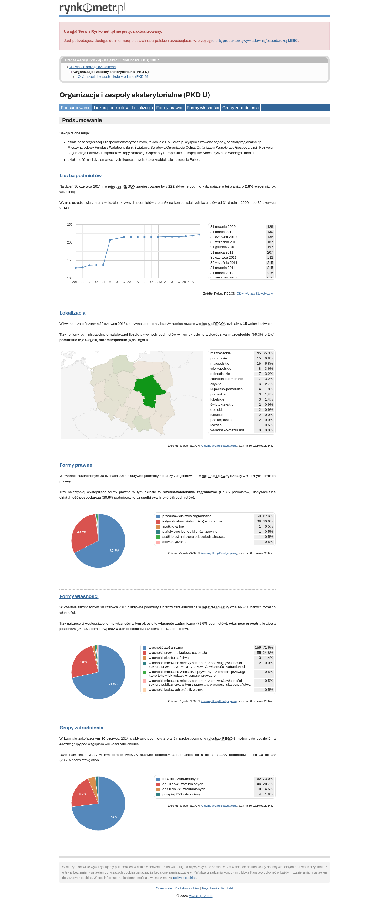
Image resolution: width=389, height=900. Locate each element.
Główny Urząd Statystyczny (255, 293)
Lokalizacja (142, 107)
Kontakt (227, 888)
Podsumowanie (75, 107)
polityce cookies (184, 878)
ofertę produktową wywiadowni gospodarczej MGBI (255, 41)
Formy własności (203, 107)
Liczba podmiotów (111, 107)
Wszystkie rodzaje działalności (92, 67)
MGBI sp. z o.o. (200, 896)
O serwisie (164, 888)
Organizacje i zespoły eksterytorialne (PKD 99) (114, 77)
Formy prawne (169, 107)
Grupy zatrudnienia (240, 107)
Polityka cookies (187, 888)
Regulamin (210, 888)
